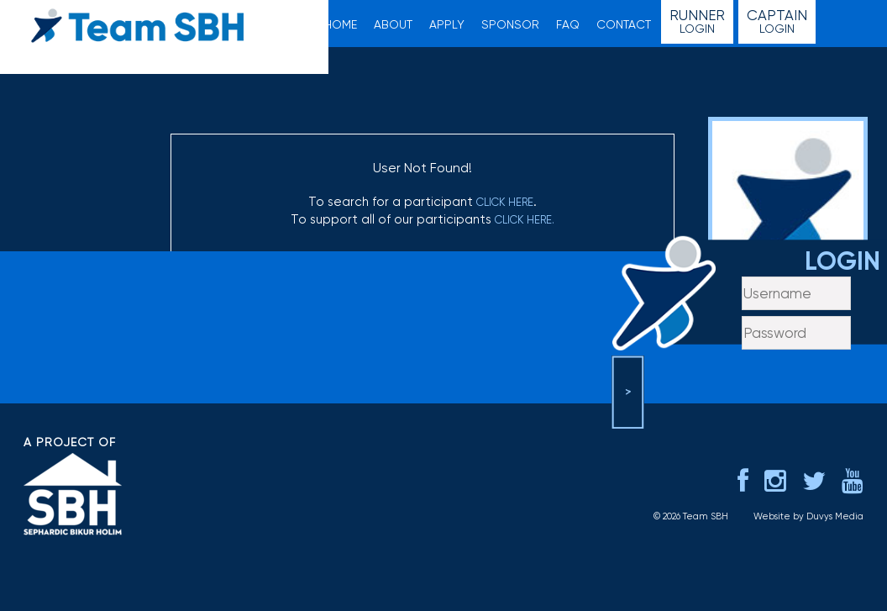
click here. (524, 219)
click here (504, 202)
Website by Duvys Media (808, 516)
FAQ (568, 24)
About (393, 24)
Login (697, 21)
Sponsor (510, 24)
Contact (623, 24)
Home (340, 24)
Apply (446, 24)
